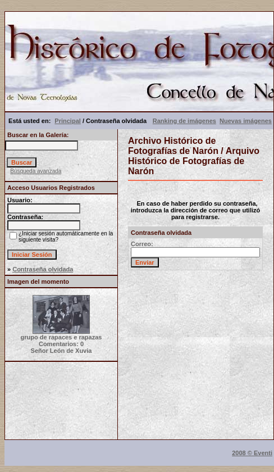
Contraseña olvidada (42, 269)
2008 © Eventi (252, 453)
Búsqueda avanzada (35, 171)
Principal (67, 120)
